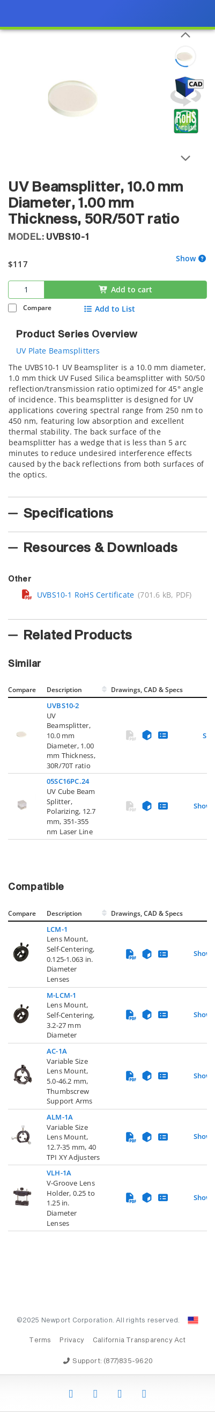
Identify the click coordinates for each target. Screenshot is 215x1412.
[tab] (107, 426)
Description (64, 689)
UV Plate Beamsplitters (58, 350)
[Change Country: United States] (193, 1320)
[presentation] (107, 706)
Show (186, 258)
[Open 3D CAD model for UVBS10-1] (185, 91)
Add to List (110, 309)
